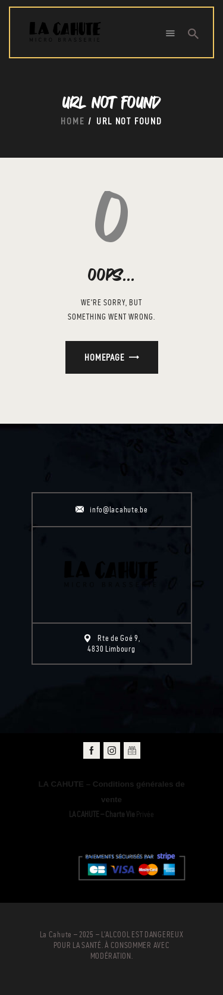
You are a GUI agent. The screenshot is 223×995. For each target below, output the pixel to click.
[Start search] (193, 34)
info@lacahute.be (118, 509)
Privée (111, 814)
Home (72, 121)
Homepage (104, 357)
